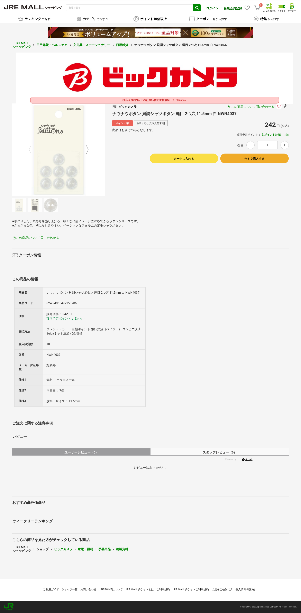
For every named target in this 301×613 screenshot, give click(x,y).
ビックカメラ (63, 549)
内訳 (286, 134)
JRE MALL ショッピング (22, 45)
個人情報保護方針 (246, 589)
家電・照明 (85, 549)
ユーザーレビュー (81, 452)
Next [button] (85, 149)
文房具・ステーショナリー (92, 45)
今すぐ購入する (254, 158)
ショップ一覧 (69, 589)
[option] (58, 149)
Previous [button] (32, 149)
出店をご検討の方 (222, 589)
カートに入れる (184, 158)
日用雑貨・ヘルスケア (52, 45)
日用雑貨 (122, 45)
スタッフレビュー (220, 452)
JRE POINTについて (111, 589)
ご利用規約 (163, 589)
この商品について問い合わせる (252, 107)
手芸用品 (104, 549)
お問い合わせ (88, 589)
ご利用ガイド (51, 589)
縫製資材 (122, 549)
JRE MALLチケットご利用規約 (191, 589)
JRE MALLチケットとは (140, 589)
